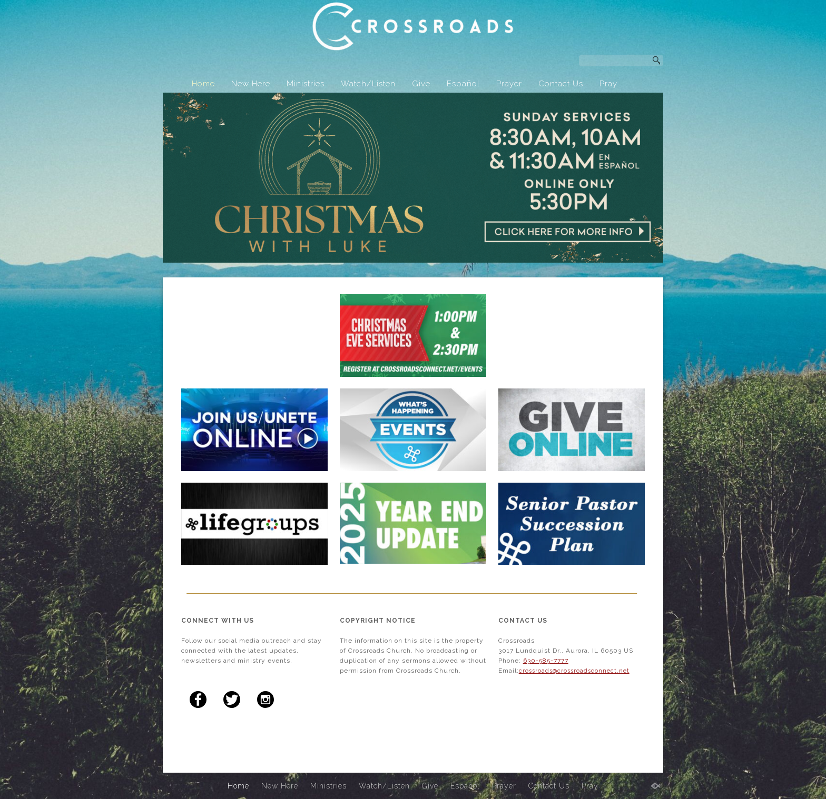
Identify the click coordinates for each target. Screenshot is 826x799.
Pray (608, 83)
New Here (250, 83)
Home (203, 83)
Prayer (509, 83)
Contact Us (560, 83)
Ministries (305, 83)
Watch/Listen (368, 83)
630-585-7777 (545, 660)
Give (421, 83)
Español (463, 83)
